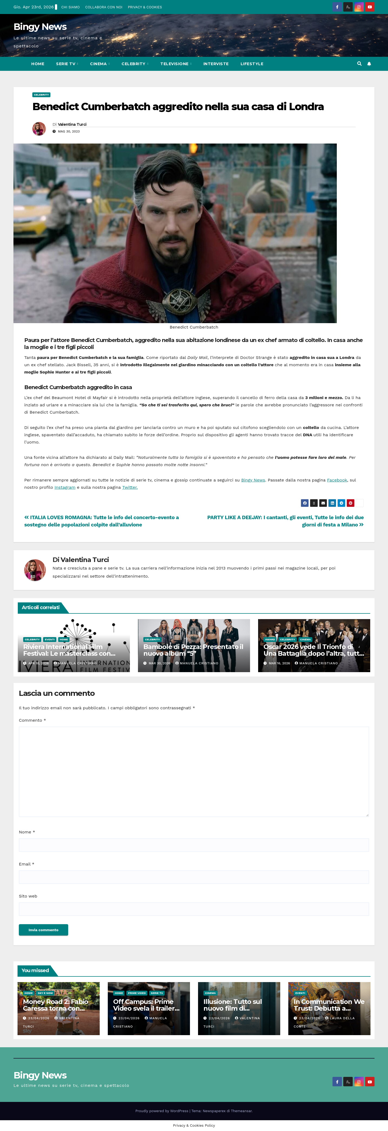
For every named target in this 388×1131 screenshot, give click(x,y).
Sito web (28, 896)
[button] (359, 63)
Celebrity (134, 63)
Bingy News (39, 26)
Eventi (50, 639)
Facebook (337, 480)
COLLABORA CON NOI (103, 7)
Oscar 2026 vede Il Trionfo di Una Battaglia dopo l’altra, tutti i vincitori (314, 653)
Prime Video (137, 993)
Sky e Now (45, 993)
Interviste (216, 63)
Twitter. (130, 487)
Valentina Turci (72, 124)
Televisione (175, 63)
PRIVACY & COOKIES (145, 7)
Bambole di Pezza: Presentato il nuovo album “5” (193, 650)
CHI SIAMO (70, 7)
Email (26, 864)
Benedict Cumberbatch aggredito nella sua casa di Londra (178, 106)
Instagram (64, 487)
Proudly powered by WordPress (163, 1111)
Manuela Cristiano (75, 663)
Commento (32, 720)
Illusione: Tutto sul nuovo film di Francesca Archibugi (235, 1008)
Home (37, 63)
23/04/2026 (39, 1018)
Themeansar (241, 1111)
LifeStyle (252, 63)
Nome (27, 832)
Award (270, 639)
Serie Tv (66, 63)
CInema (99, 63)
